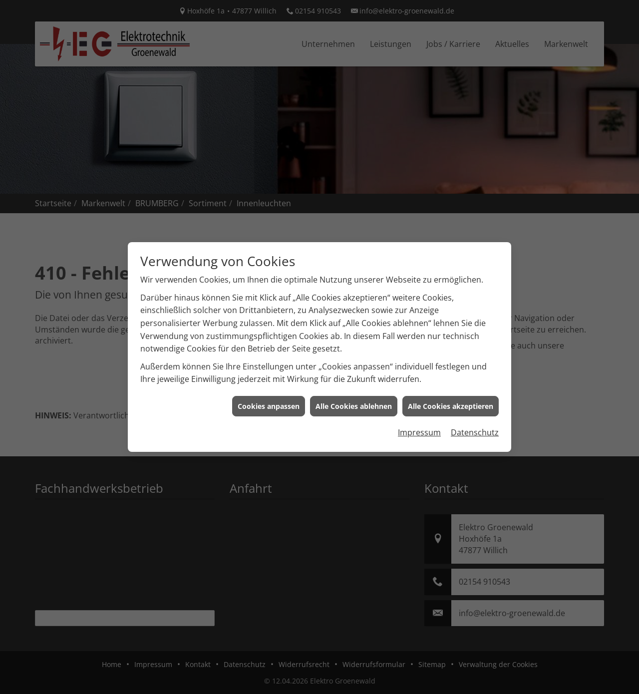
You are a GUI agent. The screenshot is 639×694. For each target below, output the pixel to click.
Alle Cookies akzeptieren (450, 397)
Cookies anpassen (269, 397)
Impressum (419, 423)
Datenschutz (475, 423)
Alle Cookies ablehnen (354, 397)
